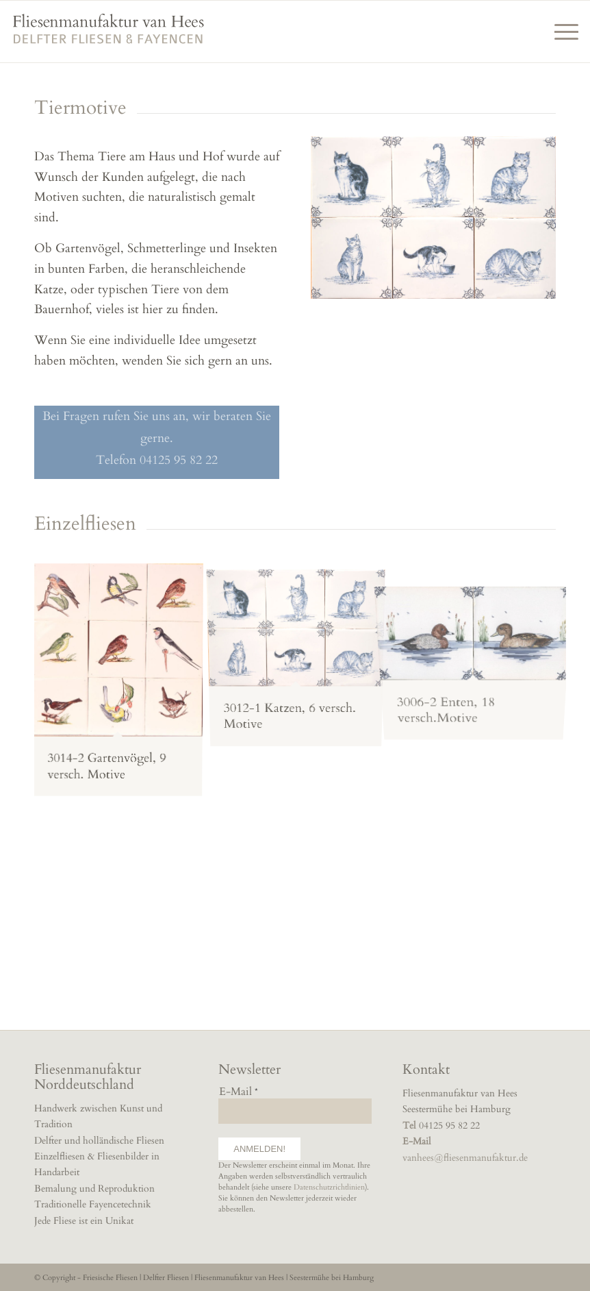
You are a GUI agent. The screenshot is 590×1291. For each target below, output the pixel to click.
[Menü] (559, 31)
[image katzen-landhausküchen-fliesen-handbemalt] (301, 653)
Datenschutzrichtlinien (329, 1187)
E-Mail (238, 1091)
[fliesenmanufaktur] (108, 37)
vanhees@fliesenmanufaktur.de (465, 1157)
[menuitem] (559, 31)
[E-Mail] (295, 1111)
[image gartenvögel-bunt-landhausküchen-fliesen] (123, 683)
